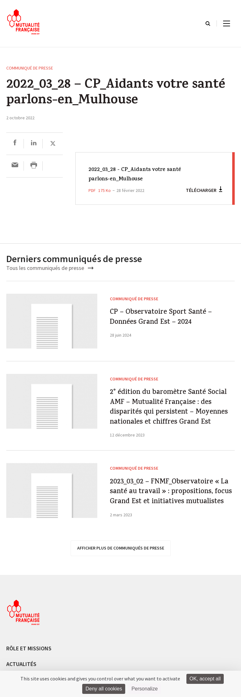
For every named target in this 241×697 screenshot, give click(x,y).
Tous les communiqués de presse (50, 267)
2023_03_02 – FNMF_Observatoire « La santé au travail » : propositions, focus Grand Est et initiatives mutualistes (165, 568)
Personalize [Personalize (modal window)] (144, 688)
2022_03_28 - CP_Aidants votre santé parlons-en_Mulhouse (143, 174)
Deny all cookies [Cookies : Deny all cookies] (103, 688)
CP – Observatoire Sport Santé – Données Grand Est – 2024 (171, 328)
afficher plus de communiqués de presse (120, 648)
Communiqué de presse (29, 68)
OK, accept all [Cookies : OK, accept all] (205, 678)
